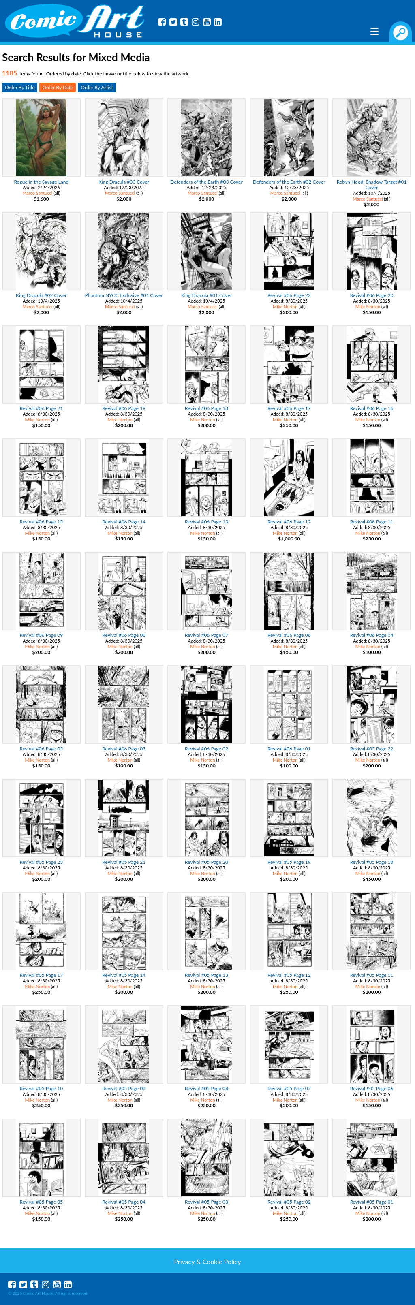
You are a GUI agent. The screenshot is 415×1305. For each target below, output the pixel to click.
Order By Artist (97, 87)
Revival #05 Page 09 (123, 1088)
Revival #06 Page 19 (123, 408)
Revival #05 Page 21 (123, 862)
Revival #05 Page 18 (372, 862)
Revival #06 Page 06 (289, 635)
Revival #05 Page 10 (41, 1088)
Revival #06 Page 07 (206, 635)
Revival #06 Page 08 (123, 635)
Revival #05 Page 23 (41, 862)
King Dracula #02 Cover (41, 295)
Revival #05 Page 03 (206, 1202)
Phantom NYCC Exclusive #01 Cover (124, 295)
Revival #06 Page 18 (206, 408)
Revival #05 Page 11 (372, 975)
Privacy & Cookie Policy (207, 1261)
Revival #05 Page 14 (123, 975)
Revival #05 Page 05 (41, 1202)
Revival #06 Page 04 (372, 635)
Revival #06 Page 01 (289, 748)
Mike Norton (285, 306)
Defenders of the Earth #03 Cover (206, 182)
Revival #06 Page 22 (289, 295)
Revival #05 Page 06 (372, 1088)
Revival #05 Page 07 (289, 1088)
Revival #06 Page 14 (123, 522)
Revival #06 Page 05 (41, 748)
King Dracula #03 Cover (124, 182)
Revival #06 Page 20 (372, 295)
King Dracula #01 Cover (206, 295)
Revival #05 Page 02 (289, 1202)
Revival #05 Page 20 (206, 862)
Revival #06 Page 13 (206, 522)
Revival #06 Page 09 (41, 635)
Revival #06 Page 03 (123, 748)
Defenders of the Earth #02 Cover (289, 182)
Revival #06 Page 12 (289, 522)
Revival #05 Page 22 (372, 748)
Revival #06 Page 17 (289, 408)
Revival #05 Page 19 (289, 862)
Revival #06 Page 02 (206, 748)
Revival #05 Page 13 (206, 975)
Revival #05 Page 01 (372, 1202)
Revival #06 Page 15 (41, 522)
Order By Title (19, 87)
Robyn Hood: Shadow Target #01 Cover (372, 184)
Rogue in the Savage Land (41, 182)
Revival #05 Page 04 (123, 1202)
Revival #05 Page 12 (289, 975)
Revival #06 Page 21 (41, 408)
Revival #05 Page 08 (206, 1088)
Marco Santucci (37, 193)
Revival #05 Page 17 (41, 975)
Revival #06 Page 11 (372, 522)
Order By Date (57, 87)
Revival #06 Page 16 (372, 408)
